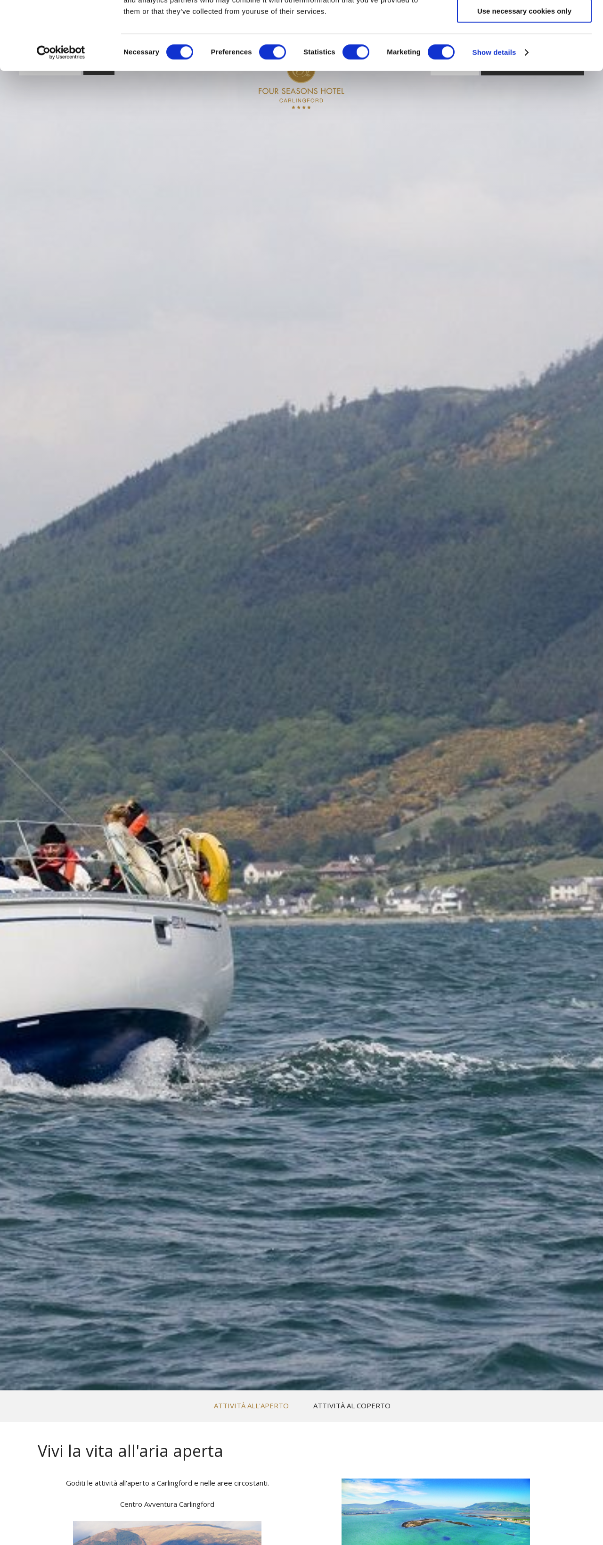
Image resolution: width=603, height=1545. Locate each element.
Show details (494, 120)
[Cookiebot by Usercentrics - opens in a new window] (61, 121)
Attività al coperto (352, 1406)
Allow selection (524, 51)
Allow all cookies (524, 23)
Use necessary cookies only (524, 79)
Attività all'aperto (251, 1406)
